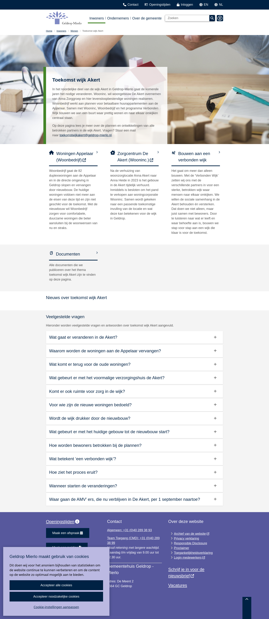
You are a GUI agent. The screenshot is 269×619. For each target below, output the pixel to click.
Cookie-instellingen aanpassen (56, 607)
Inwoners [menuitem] (96, 18)
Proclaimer (181, 548)
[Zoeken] (187, 18)
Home (49, 31)
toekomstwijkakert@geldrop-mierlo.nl (86, 135)
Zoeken (212, 18)
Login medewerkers (189, 557)
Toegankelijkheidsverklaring (193, 553)
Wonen (74, 31)
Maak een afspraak (67, 533)
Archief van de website (191, 533)
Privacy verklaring (186, 538)
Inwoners (61, 31)
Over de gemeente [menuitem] (147, 18)
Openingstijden (63, 521)
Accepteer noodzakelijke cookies (56, 596)
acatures (179, 585)
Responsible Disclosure (190, 543)
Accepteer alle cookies (56, 585)
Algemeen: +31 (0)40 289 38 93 (129, 530)
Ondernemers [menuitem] (118, 18)
